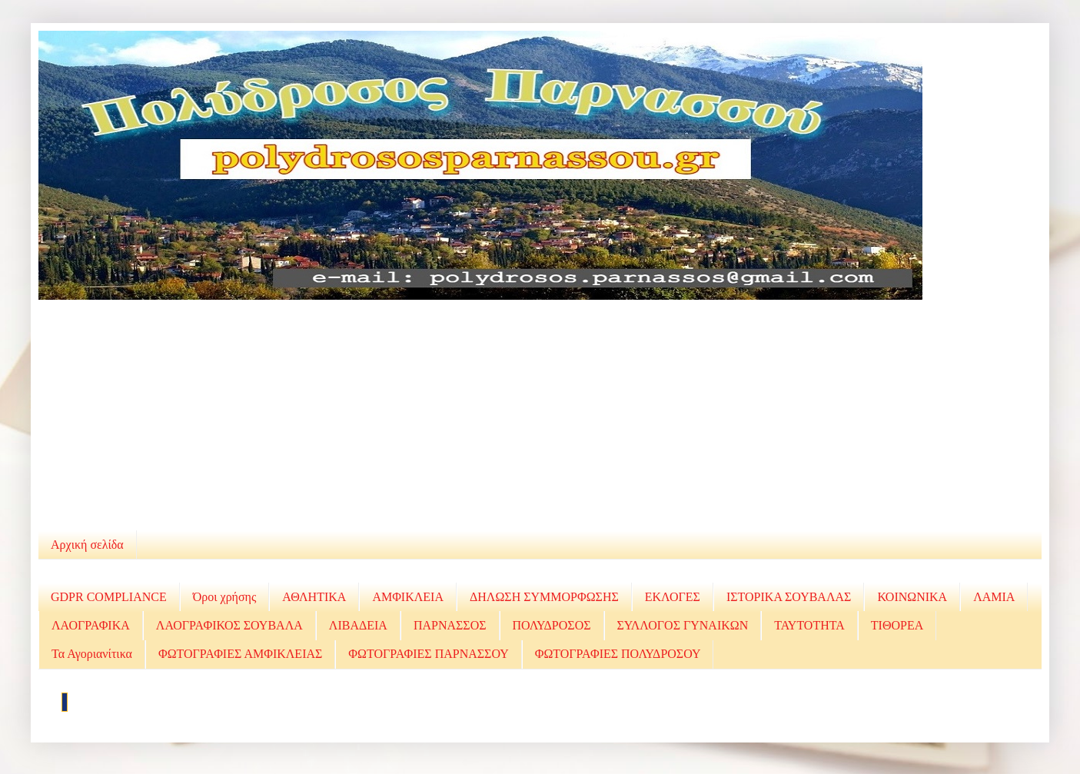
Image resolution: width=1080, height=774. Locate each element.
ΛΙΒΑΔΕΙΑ (358, 625)
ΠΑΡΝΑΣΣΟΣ (450, 625)
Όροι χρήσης (225, 596)
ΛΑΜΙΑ (994, 596)
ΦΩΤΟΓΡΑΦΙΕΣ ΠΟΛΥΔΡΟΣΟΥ (618, 653)
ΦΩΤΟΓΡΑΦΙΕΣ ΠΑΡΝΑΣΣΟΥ (428, 653)
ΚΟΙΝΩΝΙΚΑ (912, 596)
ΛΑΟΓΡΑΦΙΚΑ (91, 625)
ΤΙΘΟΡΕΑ (897, 625)
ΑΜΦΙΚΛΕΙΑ (408, 596)
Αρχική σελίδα (87, 544)
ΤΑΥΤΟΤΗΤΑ (809, 625)
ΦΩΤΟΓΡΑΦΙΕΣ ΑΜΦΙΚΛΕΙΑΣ (240, 653)
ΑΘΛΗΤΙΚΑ (314, 596)
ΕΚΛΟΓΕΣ (672, 596)
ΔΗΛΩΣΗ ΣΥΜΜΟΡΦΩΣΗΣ (544, 596)
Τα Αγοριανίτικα (92, 653)
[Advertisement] (540, 415)
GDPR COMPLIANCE (109, 596)
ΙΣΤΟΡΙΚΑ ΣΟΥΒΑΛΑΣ (788, 596)
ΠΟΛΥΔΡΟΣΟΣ (552, 625)
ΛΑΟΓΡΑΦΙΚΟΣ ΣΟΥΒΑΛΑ (229, 625)
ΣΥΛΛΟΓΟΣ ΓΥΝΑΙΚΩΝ (683, 625)
